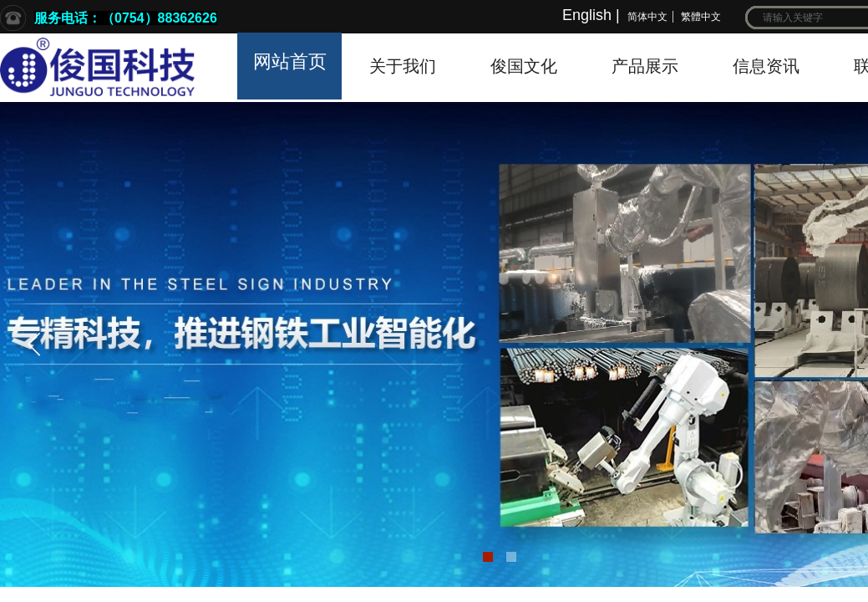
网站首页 (290, 61)
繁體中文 (701, 17)
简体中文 (647, 17)
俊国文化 (523, 66)
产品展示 (645, 66)
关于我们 (402, 66)
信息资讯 (766, 66)
